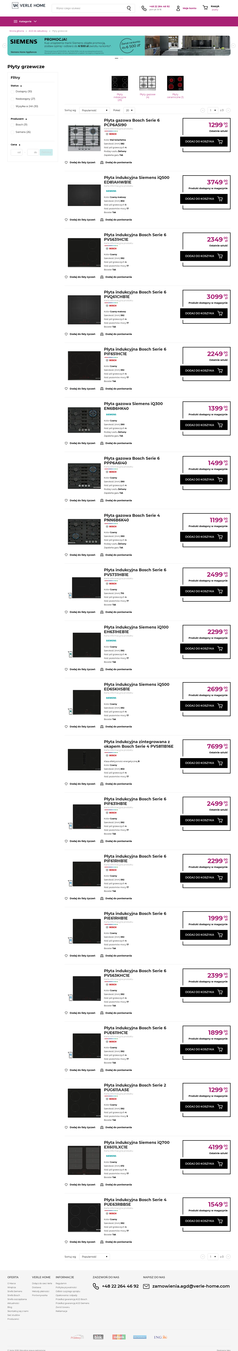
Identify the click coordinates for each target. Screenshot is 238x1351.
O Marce (11, 1283)
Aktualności (13, 1303)
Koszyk (215, 6)
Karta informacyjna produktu (118, 128)
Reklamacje (61, 1311)
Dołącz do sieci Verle (42, 1283)
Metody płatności (40, 1291)
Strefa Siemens (14, 1291)
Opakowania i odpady (66, 1295)
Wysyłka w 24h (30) (24, 106)
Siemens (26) (21, 132)
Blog (9, 1307)
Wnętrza (11, 1287)
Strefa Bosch (13, 1295)
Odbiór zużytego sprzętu (68, 1291)
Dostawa (36, 1287)
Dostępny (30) (21, 91)
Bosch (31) (19, 125)
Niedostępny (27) (23, 99)
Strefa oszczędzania (17, 1299)
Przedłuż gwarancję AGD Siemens (72, 1303)
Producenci (13, 1319)
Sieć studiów (13, 1315)
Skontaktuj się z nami (17, 1311)
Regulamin (61, 1283)
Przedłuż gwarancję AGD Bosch (71, 1299)
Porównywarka (39, 1295)
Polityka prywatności (66, 1287)
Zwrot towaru (63, 1307)
